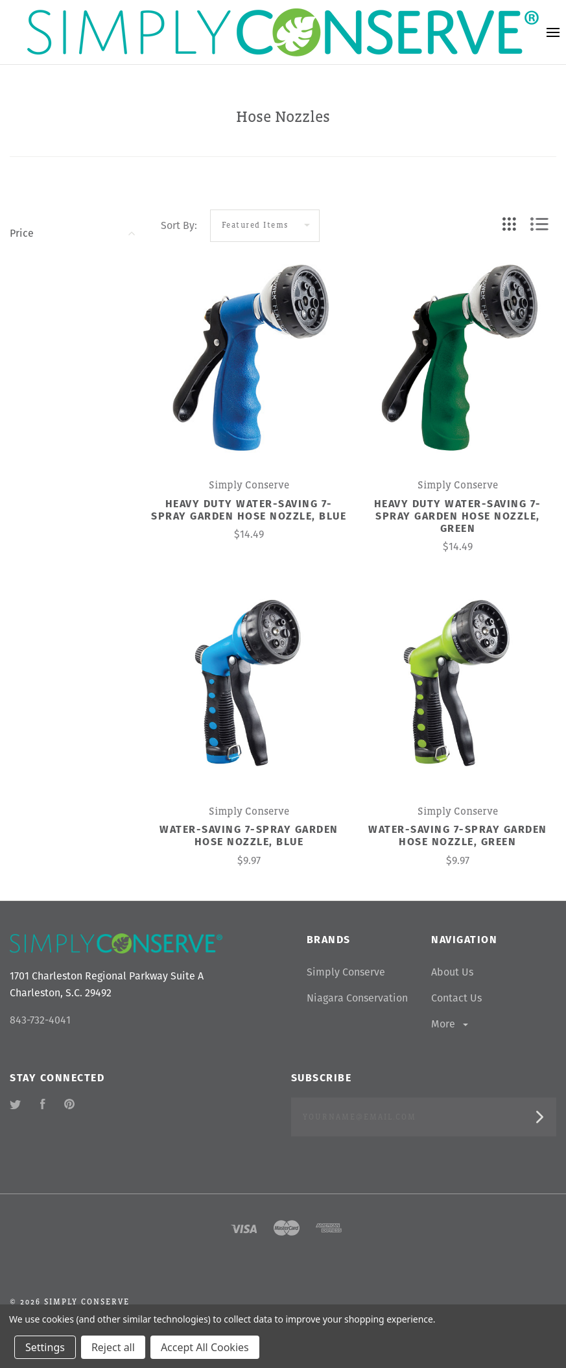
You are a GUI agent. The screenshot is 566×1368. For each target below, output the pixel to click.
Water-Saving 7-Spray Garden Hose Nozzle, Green (457, 835)
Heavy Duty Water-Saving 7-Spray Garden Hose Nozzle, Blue (248, 509)
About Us (452, 972)
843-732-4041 (40, 1020)
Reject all (113, 1347)
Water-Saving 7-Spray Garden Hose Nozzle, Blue (248, 835)
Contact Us (456, 997)
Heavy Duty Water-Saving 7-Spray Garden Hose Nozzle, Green (457, 516)
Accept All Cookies (205, 1347)
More (450, 1023)
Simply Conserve (346, 972)
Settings (45, 1347)
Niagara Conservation (357, 997)
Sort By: (179, 225)
